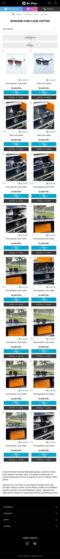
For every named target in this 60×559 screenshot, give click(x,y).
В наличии (23, 80)
